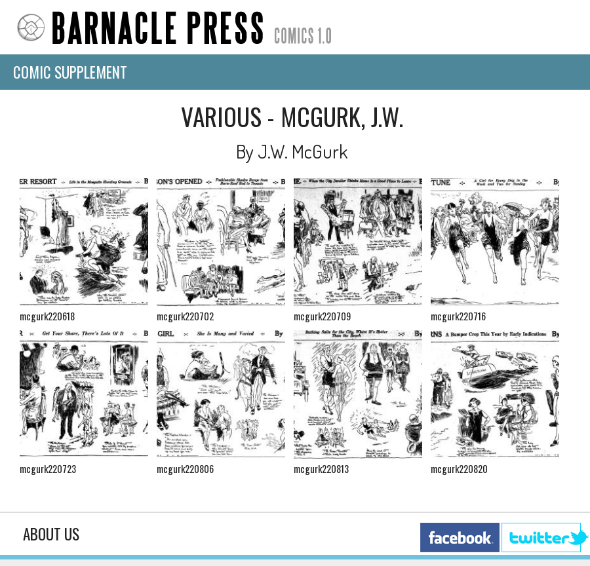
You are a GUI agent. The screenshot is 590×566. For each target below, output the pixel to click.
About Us (51, 534)
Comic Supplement (70, 72)
